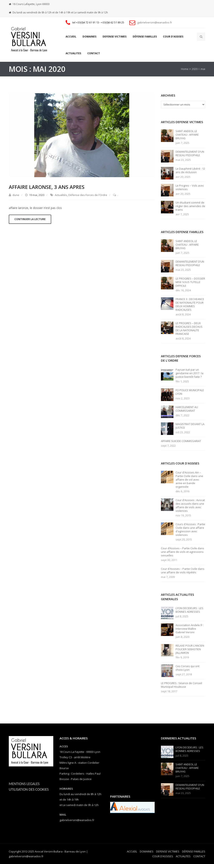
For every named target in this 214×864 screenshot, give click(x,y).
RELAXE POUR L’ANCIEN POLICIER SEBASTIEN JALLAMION (190, 649)
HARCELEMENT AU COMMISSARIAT (187, 409)
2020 (194, 69)
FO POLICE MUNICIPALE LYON (190, 392)
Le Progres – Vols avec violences (190, 187)
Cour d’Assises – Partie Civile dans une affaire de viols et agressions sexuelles (182, 552)
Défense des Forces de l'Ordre (87, 195)
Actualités (61, 195)
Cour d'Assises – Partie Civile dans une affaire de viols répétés (182, 570)
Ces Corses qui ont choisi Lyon (187, 668)
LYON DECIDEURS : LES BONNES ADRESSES (189, 610)
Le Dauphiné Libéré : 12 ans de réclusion (190, 170)
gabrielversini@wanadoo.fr (154, 22)
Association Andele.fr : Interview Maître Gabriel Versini (190, 628)
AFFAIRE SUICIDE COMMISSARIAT (181, 441)
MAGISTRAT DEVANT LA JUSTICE (190, 425)
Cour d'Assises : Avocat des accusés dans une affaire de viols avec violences (190, 505)
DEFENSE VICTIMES (114, 36)
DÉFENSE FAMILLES (145, 36)
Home (185, 69)
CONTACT (93, 53)
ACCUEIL (71, 36)
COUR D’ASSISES (173, 36)
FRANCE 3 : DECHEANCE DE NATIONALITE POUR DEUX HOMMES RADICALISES (190, 304)
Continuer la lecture (30, 219)
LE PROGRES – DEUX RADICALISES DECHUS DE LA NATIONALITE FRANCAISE (189, 328)
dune (16, 195)
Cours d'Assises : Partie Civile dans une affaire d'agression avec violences (190, 529)
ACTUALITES (73, 53)
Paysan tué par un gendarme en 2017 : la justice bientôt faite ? (189, 373)
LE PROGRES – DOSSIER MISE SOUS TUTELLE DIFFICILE (190, 282)
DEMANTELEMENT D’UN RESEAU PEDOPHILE (190, 153)
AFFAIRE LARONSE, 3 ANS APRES (46, 186)
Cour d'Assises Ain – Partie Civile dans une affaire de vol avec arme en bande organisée (189, 480)
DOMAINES (89, 36)
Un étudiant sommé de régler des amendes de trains (190, 206)
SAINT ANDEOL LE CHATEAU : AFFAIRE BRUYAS (187, 134)
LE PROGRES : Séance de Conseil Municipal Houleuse (181, 685)
